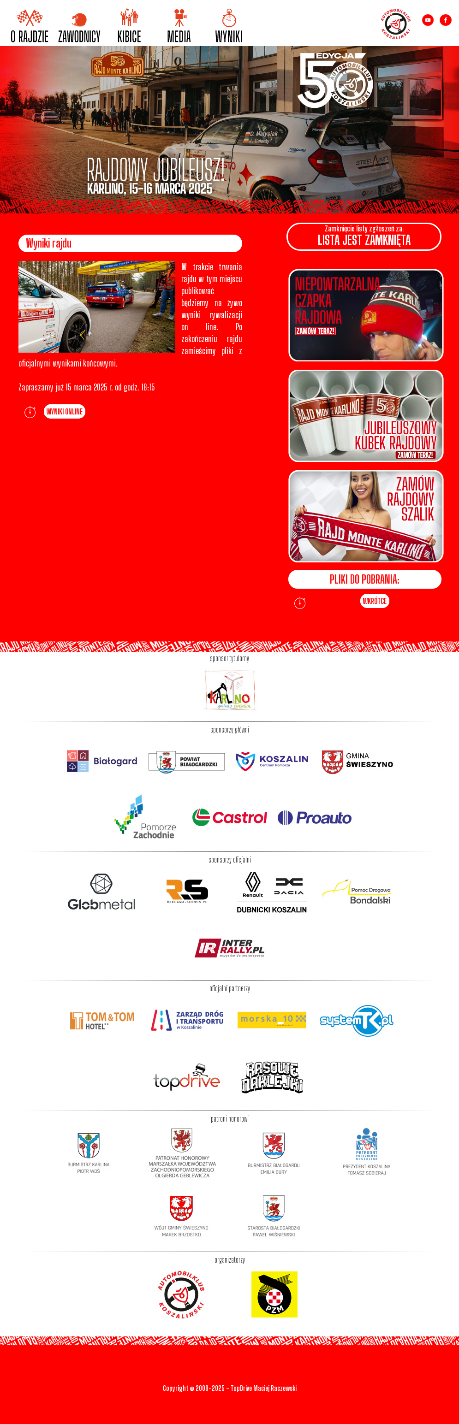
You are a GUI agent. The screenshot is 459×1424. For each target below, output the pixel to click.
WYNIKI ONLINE (65, 411)
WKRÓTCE (375, 601)
